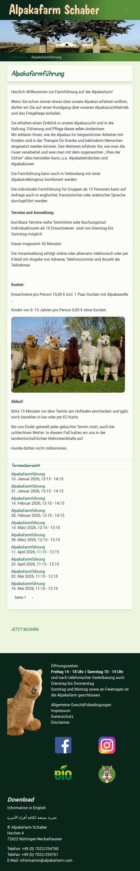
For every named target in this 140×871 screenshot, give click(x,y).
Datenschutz (62, 716)
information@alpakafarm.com (46, 860)
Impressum (60, 710)
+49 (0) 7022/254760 (40, 848)
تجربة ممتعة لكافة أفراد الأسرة (32, 817)
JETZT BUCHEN (24, 629)
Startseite (18, 57)
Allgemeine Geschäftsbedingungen (81, 704)
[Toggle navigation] (126, 10)
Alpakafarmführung (28, 474)
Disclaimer (60, 722)
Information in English (26, 807)
